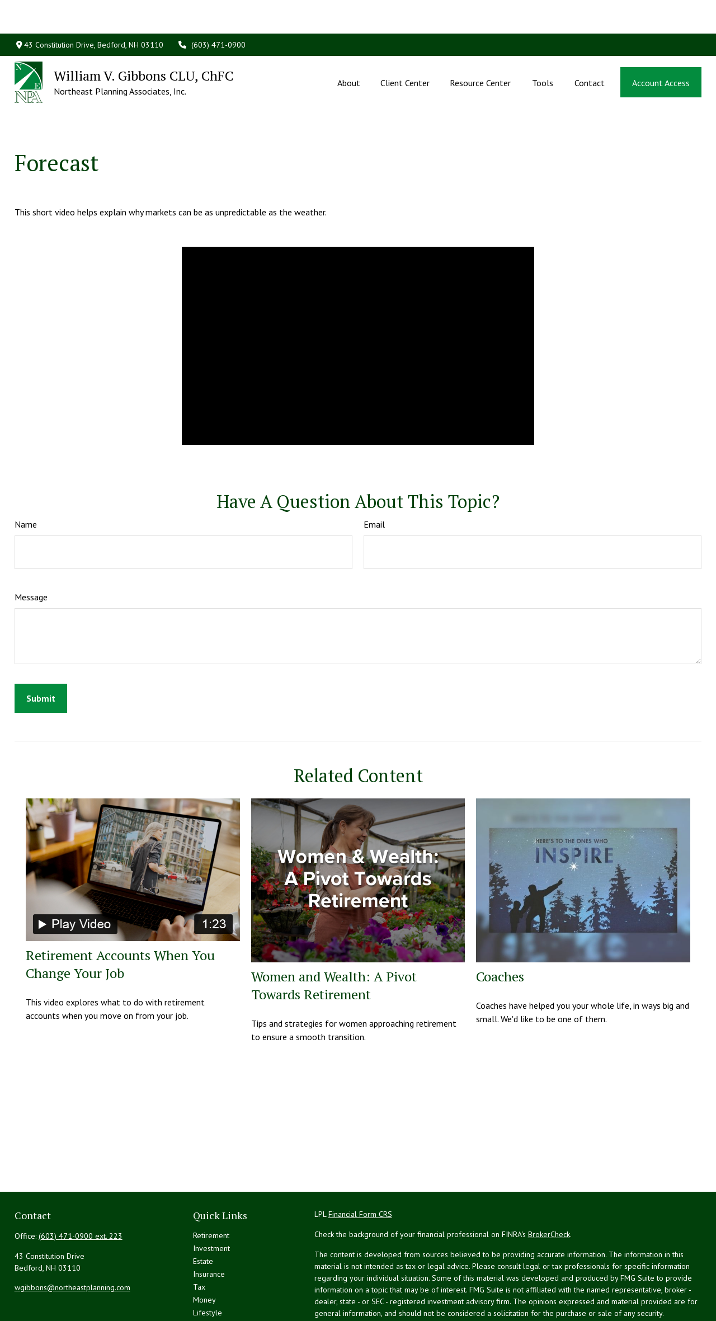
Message (31, 546)
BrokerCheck (549, 1184)
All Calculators (217, 1301)
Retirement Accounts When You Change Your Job (120, 914)
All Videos (210, 1288)
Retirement (211, 1185)
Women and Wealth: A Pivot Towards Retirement (334, 935)
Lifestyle (207, 1262)
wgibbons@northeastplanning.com (72, 1237)
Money (204, 1249)
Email (374, 473)
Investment (211, 1198)
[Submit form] (41, 647)
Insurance (209, 1224)
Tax (199, 1236)
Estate (203, 1211)
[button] (348, 48)
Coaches (500, 926)
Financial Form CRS (360, 1164)
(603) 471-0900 (211, 11)
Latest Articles (216, 1275)
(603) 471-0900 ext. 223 (81, 1186)
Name (26, 473)
